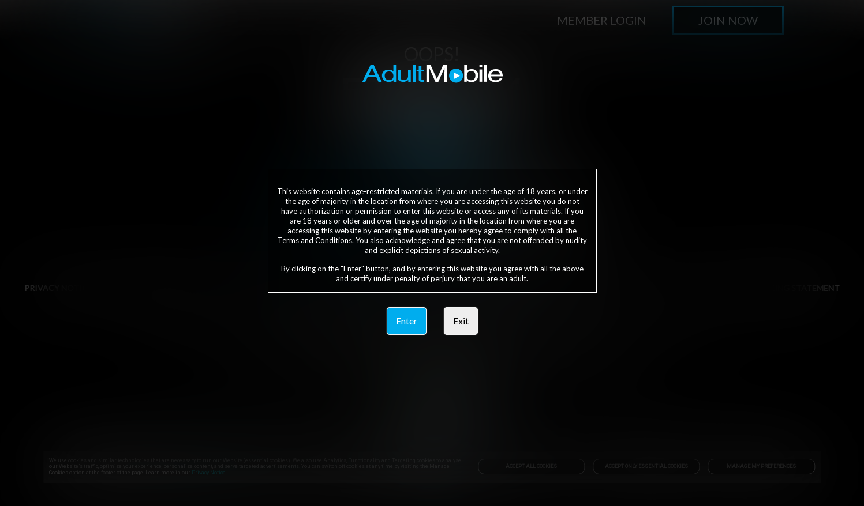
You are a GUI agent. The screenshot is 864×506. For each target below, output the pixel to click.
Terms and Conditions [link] (315, 240)
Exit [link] (461, 320)
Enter (406, 320)
